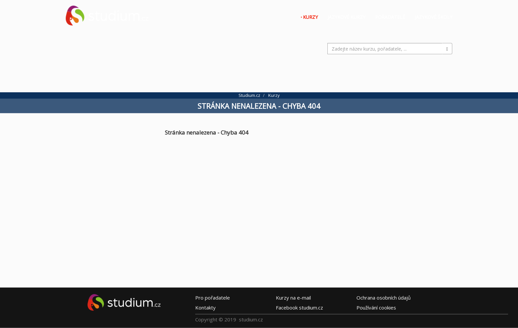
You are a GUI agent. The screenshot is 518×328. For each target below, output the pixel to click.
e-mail (293, 297)
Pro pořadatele (212, 297)
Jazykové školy (433, 17)
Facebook (299, 307)
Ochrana (383, 297)
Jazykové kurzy (346, 17)
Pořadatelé (390, 17)
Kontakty (205, 307)
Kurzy (310, 17)
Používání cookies (376, 307)
